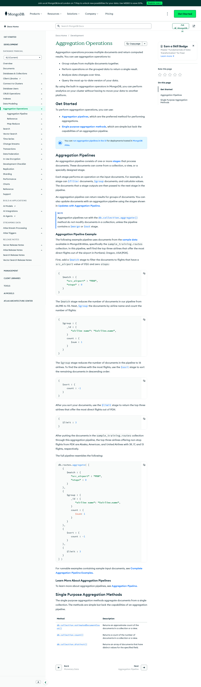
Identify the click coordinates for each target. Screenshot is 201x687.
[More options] (144, 43)
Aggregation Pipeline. (124, 585)
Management (11, 271)
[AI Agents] (22, 216)
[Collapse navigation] (45, 682)
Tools (7, 286)
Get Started (185, 13)
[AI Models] (22, 205)
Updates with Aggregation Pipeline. (79, 205)
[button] (23, 57)
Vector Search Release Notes (17, 260)
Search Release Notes (13, 255)
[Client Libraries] (22, 78)
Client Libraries (12, 278)
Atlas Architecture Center (18, 301)
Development (11, 44)
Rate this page (165, 69)
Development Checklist (14, 164)
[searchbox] (103, 26)
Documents (8, 68)
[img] (160, 75)
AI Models (9, 293)
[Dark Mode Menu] (194, 26)
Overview (7, 63)
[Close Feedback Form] (193, 45)
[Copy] (144, 273)
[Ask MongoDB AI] (180, 26)
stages (117, 161)
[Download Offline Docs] (38, 682)
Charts (6, 184)
